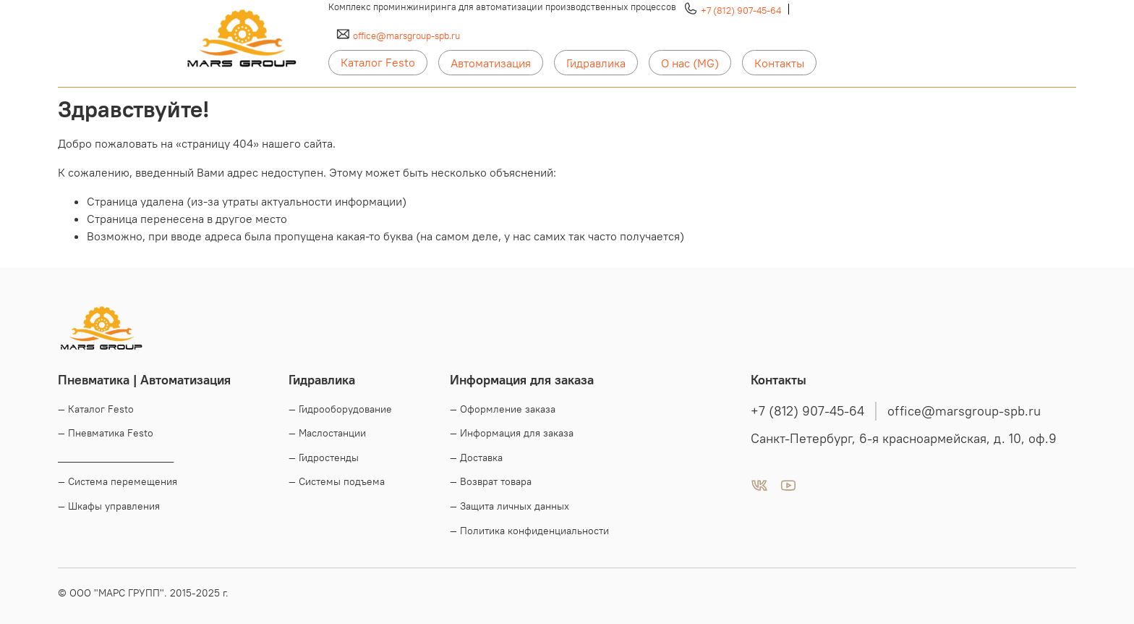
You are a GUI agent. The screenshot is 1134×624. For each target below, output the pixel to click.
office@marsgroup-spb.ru (406, 35)
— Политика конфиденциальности (529, 530)
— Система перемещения (117, 481)
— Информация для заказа (512, 432)
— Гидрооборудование (340, 409)
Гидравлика (596, 63)
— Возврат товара (491, 481)
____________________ (116, 457)
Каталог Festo (378, 62)
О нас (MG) (690, 63)
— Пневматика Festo (105, 432)
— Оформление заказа (502, 409)
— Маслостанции (327, 432)
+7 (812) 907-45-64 (741, 10)
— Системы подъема (337, 481)
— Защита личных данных (509, 506)
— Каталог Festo (96, 409)
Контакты (779, 63)
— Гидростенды (324, 457)
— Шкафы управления (109, 506)
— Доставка (476, 457)
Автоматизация (491, 63)
